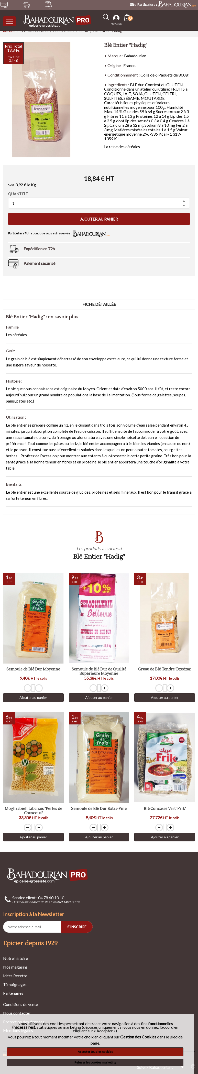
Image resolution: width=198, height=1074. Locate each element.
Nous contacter (16, 1013)
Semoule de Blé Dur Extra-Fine (99, 809)
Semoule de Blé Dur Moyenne (33, 669)
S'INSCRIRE (76, 927)
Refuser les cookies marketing (95, 1062)
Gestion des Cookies (138, 1037)
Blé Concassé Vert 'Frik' (165, 809)
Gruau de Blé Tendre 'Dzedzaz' (164, 669)
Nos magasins (15, 966)
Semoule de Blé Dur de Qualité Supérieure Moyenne (99, 671)
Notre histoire (15, 958)
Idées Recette (15, 975)
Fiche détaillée (99, 304)
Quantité (18, 193)
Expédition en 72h (39, 248)
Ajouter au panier (99, 219)
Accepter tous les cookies (95, 1052)
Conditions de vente (20, 1004)
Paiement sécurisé (39, 263)
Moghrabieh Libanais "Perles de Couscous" (33, 811)
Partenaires (13, 993)
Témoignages (15, 984)
